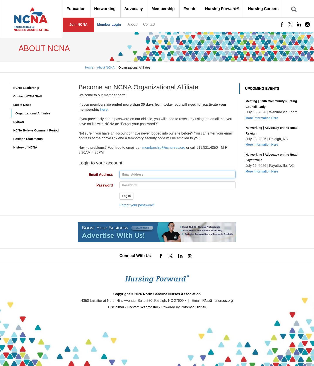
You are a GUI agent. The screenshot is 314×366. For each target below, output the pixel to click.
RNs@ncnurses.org (217, 300)
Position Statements (28, 139)
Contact (149, 24)
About (132, 24)
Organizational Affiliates (32, 113)
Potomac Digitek (193, 307)
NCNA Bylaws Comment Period (36, 130)
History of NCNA (25, 147)
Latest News (22, 105)
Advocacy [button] (134, 9)
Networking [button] (105, 9)
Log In (126, 196)
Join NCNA (78, 24)
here (104, 109)
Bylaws (18, 122)
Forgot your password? (137, 205)
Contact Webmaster (142, 307)
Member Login (109, 24)
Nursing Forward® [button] (222, 9)
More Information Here (262, 118)
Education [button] (77, 9)
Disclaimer (116, 307)
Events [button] (190, 9)
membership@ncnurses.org (163, 147)
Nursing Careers (263, 9)
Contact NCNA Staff (27, 96)
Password (94, 185)
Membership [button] (164, 9)
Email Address (94, 174)
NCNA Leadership (26, 88)
